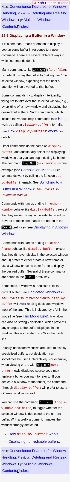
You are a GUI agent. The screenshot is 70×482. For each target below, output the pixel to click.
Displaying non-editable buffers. (34, 441)
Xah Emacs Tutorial (53, 3)
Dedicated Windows (44, 292)
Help (62, 119)
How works (33, 131)
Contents (9, 26)
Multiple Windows (38, 20)
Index (23, 26)
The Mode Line (35, 316)
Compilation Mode (36, 169)
